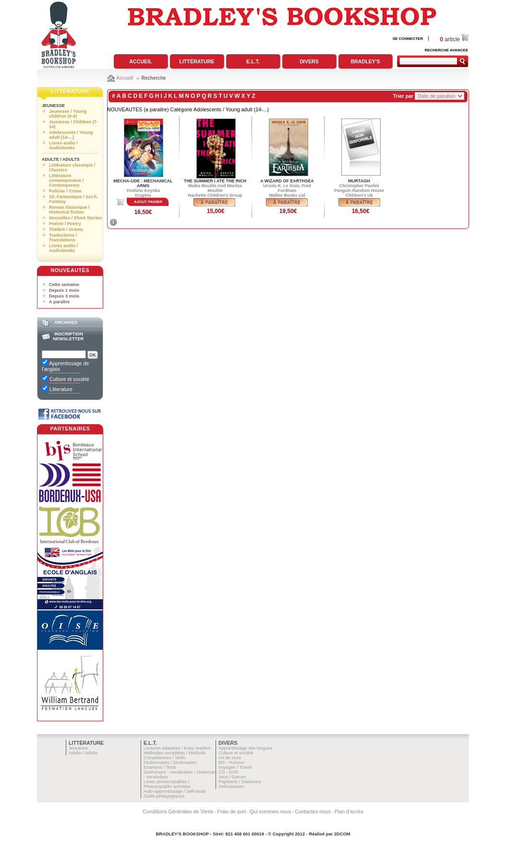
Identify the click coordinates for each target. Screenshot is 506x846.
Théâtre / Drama (66, 229)
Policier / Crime (65, 191)
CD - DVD (228, 772)
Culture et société (235, 753)
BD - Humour (231, 762)
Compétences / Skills (164, 757)
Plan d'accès (349, 811)
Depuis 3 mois (64, 296)
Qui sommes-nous (270, 811)
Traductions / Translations (63, 237)
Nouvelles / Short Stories (75, 217)
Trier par (403, 96)
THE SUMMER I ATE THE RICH (215, 181)
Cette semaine (64, 284)
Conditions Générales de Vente (178, 811)
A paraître (59, 301)
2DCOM (342, 834)
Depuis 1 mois (64, 290)
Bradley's (365, 61)
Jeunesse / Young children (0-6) (67, 114)
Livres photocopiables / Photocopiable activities (167, 784)
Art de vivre (229, 757)
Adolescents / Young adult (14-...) (71, 135)
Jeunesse (53, 105)
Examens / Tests (160, 767)
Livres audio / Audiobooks (63, 145)
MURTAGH (359, 181)
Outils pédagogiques (164, 796)
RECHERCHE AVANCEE (446, 50)
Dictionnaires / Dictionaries (170, 762)
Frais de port (231, 811)
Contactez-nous (313, 811)
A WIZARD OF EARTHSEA (287, 181)
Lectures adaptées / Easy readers (177, 748)
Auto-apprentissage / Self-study (175, 791)
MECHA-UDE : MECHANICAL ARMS (143, 183)
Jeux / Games (232, 777)
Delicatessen (231, 786)
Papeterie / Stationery (240, 781)
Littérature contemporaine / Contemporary (66, 180)
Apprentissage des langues (245, 748)
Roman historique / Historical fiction (69, 209)
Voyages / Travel (235, 767)
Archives (65, 322)
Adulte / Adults (61, 159)
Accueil (140, 61)
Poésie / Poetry (65, 223)
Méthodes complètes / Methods (175, 753)
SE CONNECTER (408, 38)
